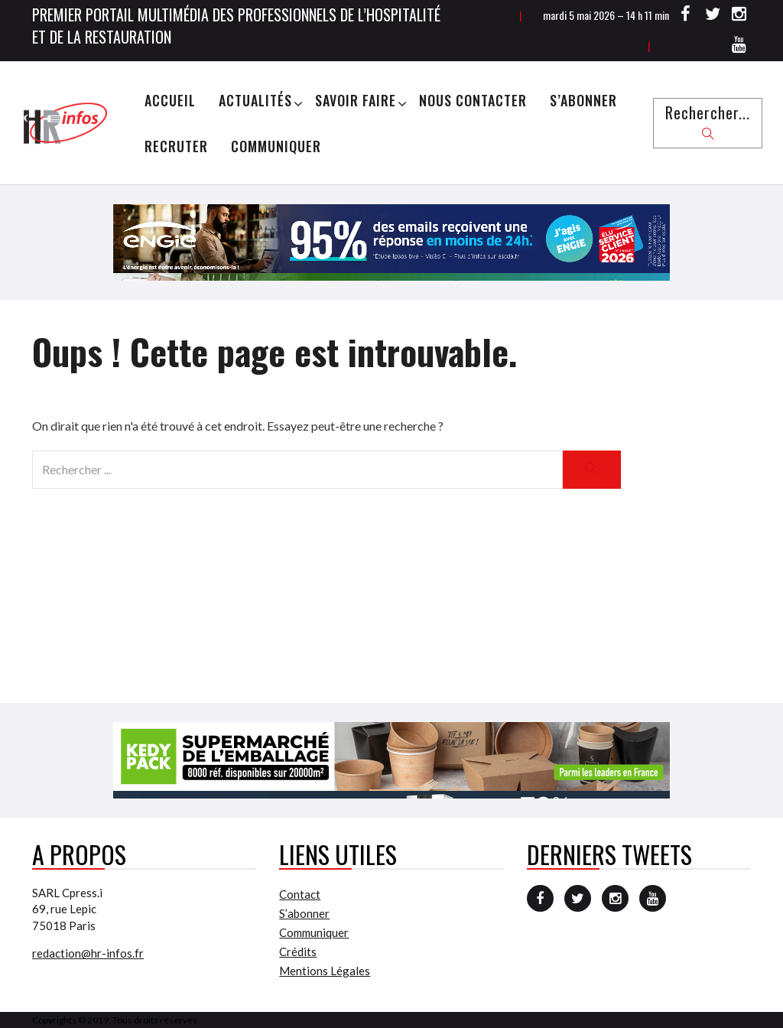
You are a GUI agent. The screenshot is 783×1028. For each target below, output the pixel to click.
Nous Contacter (473, 100)
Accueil (170, 100)
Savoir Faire (355, 100)
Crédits (298, 951)
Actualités (255, 100)
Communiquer (276, 146)
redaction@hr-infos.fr (88, 953)
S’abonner (583, 100)
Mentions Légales (324, 971)
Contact (299, 894)
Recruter (176, 146)
